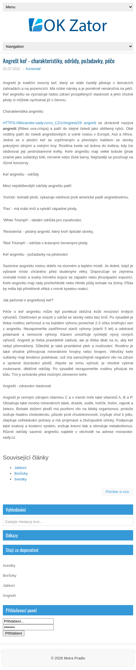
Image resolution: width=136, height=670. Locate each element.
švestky (20, 479)
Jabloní (20, 468)
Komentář (33, 69)
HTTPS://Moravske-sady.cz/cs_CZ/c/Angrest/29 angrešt (49, 123)
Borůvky (21, 473)
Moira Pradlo (74, 658)
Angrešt (9, 595)
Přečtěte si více (117, 492)
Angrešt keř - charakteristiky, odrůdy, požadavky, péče (58, 60)
